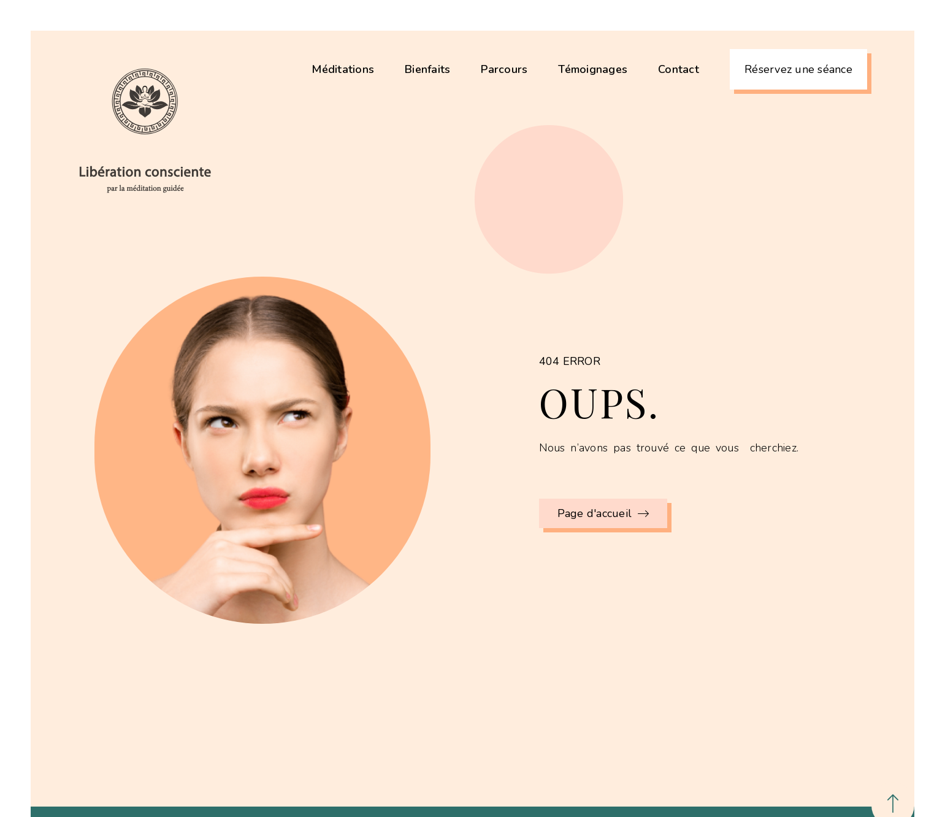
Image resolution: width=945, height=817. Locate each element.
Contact (678, 69)
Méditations (343, 69)
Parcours (504, 69)
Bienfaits (427, 69)
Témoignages (592, 69)
